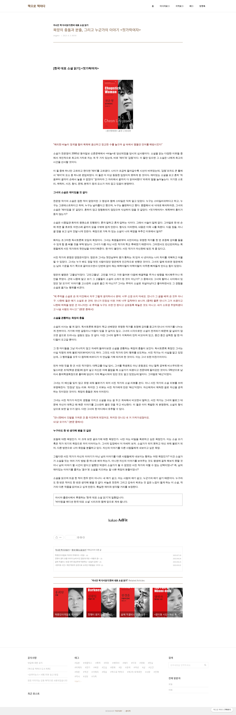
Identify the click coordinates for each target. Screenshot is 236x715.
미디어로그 (165, 6)
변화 (113, 667)
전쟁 (157, 671)
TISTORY (118, 711)
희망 (107, 662)
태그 (191, 6)
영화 (143, 662)
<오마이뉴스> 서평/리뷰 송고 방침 (43, 674)
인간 (152, 667)
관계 (128, 667)
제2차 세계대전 (135, 671)
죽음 (105, 671)
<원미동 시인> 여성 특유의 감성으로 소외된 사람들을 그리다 (77, 565)
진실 (105, 667)
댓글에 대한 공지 (35, 662)
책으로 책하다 (36, 6)
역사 (78, 676)
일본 (78, 662)
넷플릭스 (88, 662)
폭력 (99, 662)
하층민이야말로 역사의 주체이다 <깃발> (70, 555)
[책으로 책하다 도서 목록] (39, 668)
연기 (88, 667)
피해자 (79, 667)
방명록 (202, 6)
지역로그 (179, 6)
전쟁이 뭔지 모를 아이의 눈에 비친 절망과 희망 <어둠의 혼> (77, 558)
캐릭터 (116, 662)
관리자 (128, 711)
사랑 (148, 671)
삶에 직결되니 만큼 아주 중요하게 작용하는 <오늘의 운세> (77, 561)
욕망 (97, 667)
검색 (205, 665)
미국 (134, 662)
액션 (86, 671)
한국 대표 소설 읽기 (79, 550)
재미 (126, 662)
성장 (86, 676)
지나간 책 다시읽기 (62, 550)
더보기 (77, 681)
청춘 (78, 671)
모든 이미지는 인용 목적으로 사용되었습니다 (47, 680)
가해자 (96, 671)
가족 (95, 676)
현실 (151, 662)
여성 (137, 667)
